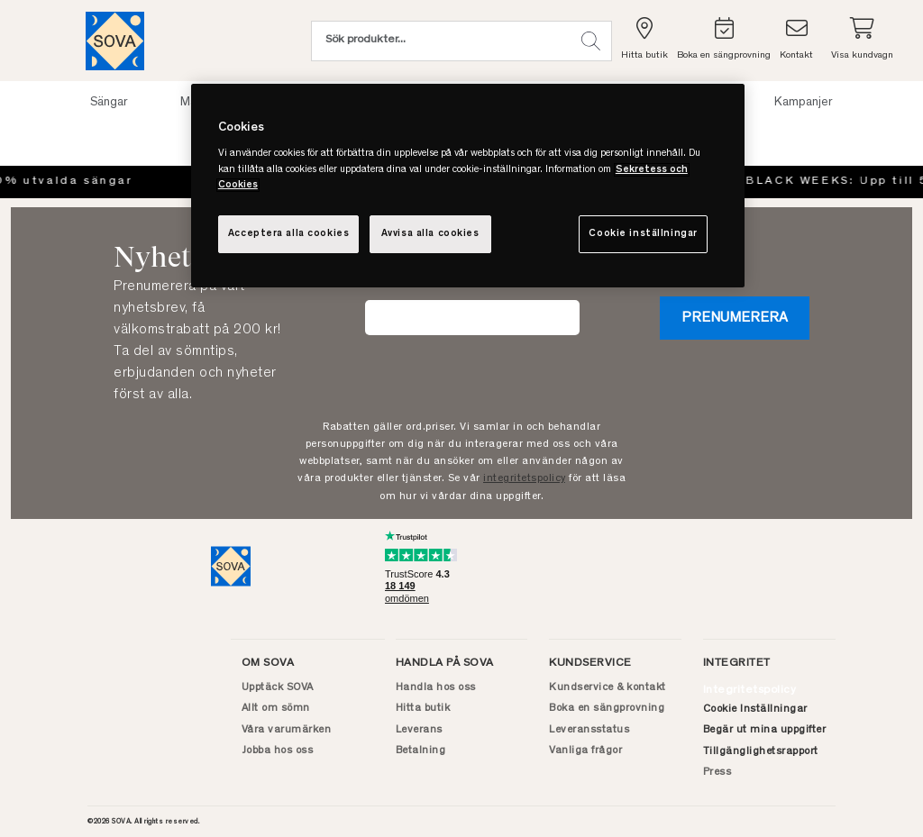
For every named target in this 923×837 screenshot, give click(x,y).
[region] (468, 185)
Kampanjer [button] (803, 102)
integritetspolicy (524, 478)
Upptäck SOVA (278, 687)
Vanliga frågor (585, 750)
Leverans (419, 729)
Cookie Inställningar (755, 709)
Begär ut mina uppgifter (765, 729)
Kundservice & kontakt (607, 687)
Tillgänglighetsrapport (760, 751)
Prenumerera (734, 318)
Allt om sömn (276, 708)
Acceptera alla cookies (289, 234)
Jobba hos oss (278, 750)
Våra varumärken (287, 729)
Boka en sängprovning (606, 708)
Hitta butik (423, 708)
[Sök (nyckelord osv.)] (440, 41)
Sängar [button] (109, 102)
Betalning (421, 750)
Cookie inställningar (643, 234)
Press (717, 772)
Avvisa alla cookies (430, 234)
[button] (591, 41)
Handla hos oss (436, 687)
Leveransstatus (589, 729)
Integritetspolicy (750, 690)
